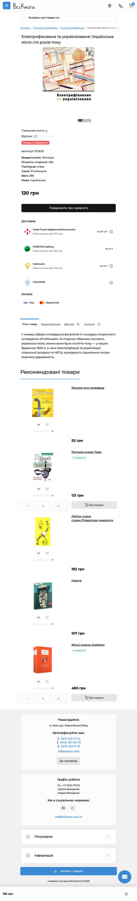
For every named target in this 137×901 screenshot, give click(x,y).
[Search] (24, 17)
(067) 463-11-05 (70, 746)
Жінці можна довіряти (87, 645)
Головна (25, 27)
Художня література (45, 27)
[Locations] (109, 5)
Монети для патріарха (87, 388)
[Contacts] (120, 5)
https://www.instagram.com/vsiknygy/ (72, 808)
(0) (35, 136)
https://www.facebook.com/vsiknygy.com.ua (63, 808)
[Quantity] (43, 506)
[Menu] (6, 5)
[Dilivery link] (111, 231)
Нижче (76, 580)
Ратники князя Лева (86, 452)
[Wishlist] (47, 424)
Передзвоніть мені (68, 751)
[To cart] (94, 505)
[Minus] (27, 506)
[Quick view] (38, 424)
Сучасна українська (72, 27)
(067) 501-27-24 (70, 738)
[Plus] (58, 506)
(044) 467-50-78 (70, 742)
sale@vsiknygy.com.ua (68, 816)
